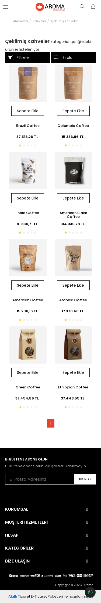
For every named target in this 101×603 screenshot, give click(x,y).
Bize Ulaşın (17, 561)
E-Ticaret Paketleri (47, 596)
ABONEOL (85, 479)
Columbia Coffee (73, 126)
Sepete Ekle (28, 111)
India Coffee (27, 213)
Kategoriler (19, 548)
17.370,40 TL (73, 311)
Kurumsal (16, 509)
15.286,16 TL (28, 311)
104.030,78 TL (73, 223)
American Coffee (27, 300)
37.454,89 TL (27, 398)
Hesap (12, 535)
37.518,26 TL (27, 136)
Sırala (63, 57)
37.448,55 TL (73, 398)
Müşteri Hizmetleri (26, 522)
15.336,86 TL (73, 136)
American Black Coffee (73, 214)
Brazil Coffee (28, 126)
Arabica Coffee (73, 300)
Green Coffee (28, 387)
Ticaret (19, 596)
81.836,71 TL (28, 223)
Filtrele (18, 57)
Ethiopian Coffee (73, 387)
